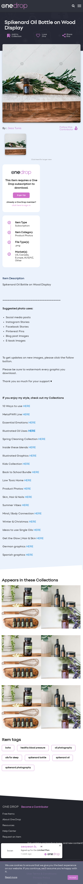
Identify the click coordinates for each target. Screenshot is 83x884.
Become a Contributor (34, 807)
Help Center (9, 831)
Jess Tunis (14, 128)
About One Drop (11, 820)
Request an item (11, 837)
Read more (11, 877)
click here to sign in (21, 205)
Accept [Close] (72, 877)
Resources (8, 825)
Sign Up (21, 195)
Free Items (8, 814)
